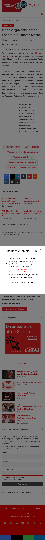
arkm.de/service (22, 269)
